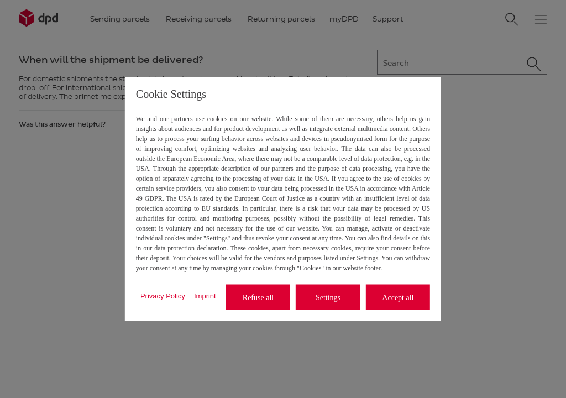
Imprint (205, 295)
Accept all (397, 297)
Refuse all (258, 297)
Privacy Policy (162, 295)
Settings (328, 297)
